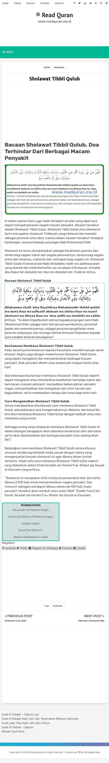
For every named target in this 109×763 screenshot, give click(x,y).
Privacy (30, 3)
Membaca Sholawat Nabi (91, 620)
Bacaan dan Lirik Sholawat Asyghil (31, 510)
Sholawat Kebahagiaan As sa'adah (31, 537)
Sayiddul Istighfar (31, 523)
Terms (17, 3)
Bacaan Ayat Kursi (13, 731)
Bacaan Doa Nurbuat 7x (31, 530)
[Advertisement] (55, 34)
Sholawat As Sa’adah (15, 620)
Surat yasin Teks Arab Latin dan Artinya (26, 723)
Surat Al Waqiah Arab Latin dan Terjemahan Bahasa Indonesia (40, 718)
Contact (59, 3)
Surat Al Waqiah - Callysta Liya (20, 714)
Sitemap (44, 3)
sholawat (57, 605)
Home (5, 3)
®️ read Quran (54, 15)
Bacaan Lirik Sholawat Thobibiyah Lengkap (30, 516)
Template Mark (92, 752)
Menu (8, 52)
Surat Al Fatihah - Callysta (17, 727)
